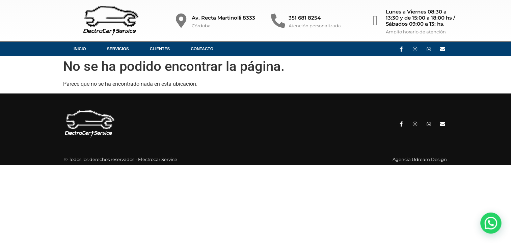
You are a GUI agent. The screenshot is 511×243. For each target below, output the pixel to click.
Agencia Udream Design (420, 159)
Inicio (80, 49)
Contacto (202, 49)
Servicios (118, 49)
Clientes (160, 49)
